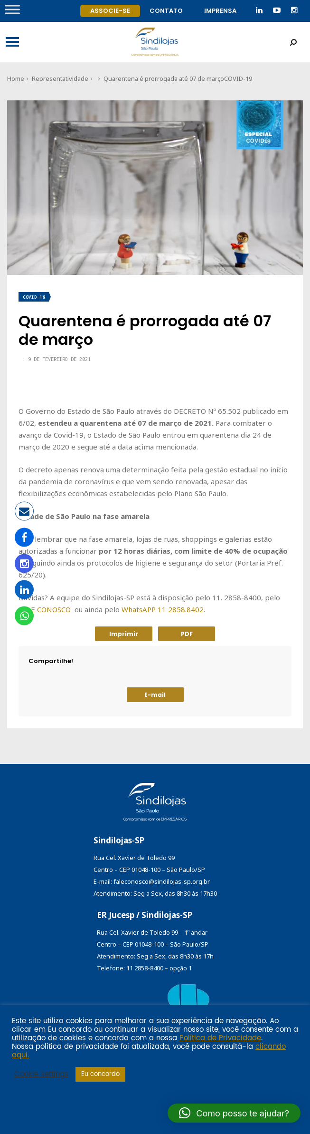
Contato (166, 10)
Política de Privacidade (220, 1038)
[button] (234, 1113)
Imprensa (220, 10)
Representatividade (60, 78)
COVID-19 (238, 78)
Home (15, 78)
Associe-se (110, 10)
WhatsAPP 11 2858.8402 (163, 609)
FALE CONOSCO (45, 609)
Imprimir (123, 634)
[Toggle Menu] (12, 9)
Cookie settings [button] (41, 1074)
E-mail (155, 695)
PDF (187, 634)
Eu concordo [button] (100, 1074)
